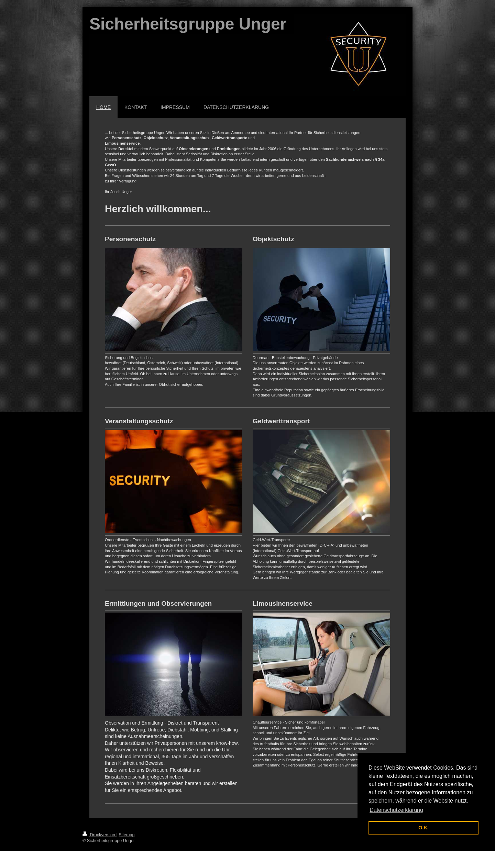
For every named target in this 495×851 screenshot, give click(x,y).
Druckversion (99, 834)
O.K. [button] (423, 827)
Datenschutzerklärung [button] (396, 810)
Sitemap (126, 834)
